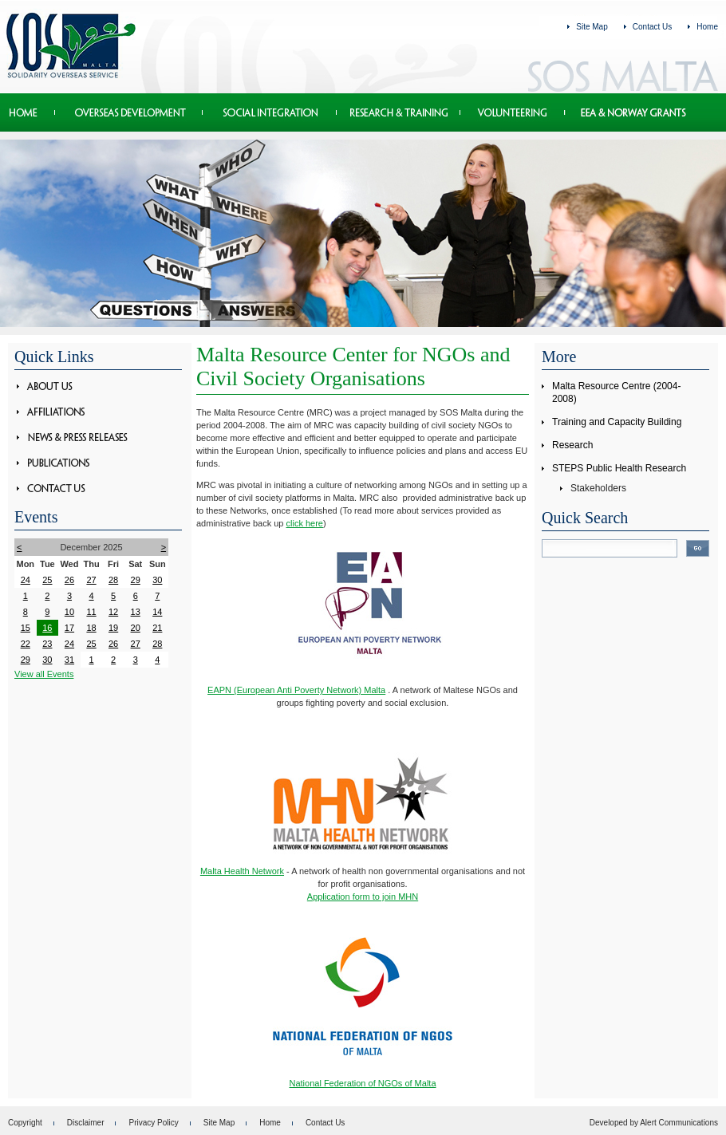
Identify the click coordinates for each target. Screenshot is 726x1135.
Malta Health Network (242, 871)
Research (572, 445)
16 (47, 628)
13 (135, 612)
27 (91, 580)
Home (707, 26)
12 (113, 612)
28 (113, 580)
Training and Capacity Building (616, 422)
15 (25, 628)
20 (135, 628)
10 (69, 612)
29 (135, 580)
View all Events (43, 674)
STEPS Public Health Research (619, 468)
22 (25, 643)
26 (69, 580)
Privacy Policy (153, 1122)
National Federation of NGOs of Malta (362, 1083)
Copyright (25, 1122)
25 (47, 580)
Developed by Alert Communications (654, 1122)
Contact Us (652, 26)
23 (47, 643)
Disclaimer (86, 1122)
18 (91, 628)
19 (113, 628)
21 (157, 628)
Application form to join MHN (362, 896)
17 (69, 628)
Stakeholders (598, 488)
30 (157, 580)
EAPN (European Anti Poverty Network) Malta (296, 690)
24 (25, 580)
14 (157, 612)
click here (304, 523)
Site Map (591, 26)
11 (91, 612)
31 (69, 659)
